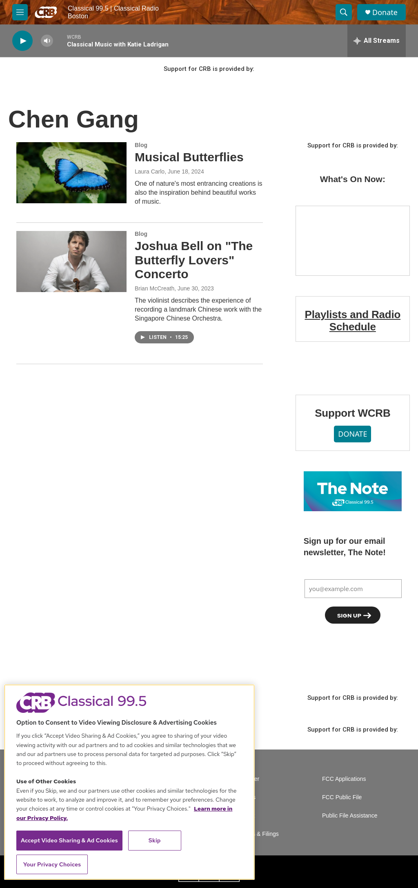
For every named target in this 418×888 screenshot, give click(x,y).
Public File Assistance (349, 816)
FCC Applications (344, 779)
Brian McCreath (154, 288)
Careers (245, 797)
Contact (245, 816)
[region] (129, 782)
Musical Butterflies (189, 157)
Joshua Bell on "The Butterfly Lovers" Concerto (194, 260)
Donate (385, 12)
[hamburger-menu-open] (20, 12)
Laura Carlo (150, 171)
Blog (141, 145)
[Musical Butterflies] (71, 172)
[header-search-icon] (344, 12)
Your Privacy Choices (52, 864)
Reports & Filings (257, 834)
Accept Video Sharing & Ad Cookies (69, 840)
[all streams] (376, 40)
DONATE (352, 434)
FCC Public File (342, 797)
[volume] (47, 41)
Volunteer (247, 779)
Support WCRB (352, 413)
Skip (155, 840)
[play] (22, 41)
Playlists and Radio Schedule (353, 320)
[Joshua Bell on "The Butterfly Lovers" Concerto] (71, 261)
